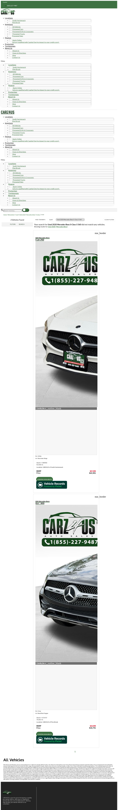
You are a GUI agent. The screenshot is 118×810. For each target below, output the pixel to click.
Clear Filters (109, 219)
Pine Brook (16, 22)
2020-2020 (22, 214)
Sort (51, 220)
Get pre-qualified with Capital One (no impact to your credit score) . (35, 42)
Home (5, 214)
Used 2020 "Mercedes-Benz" (58, 227)
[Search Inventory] (13, 211)
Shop (7, 544)
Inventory (9, 24)
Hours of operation (14, 586)
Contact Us (16, 57)
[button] (46, 61)
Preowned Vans (17, 36)
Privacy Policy (43, 793)
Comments (13, 772)
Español (5, 2)
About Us (8, 48)
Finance (8, 38)
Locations (9, 18)
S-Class (38, 214)
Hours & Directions (19, 53)
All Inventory (11, 214)
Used (17, 214)
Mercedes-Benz (30, 214)
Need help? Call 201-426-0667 (59, 807)
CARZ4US (7, 112)
